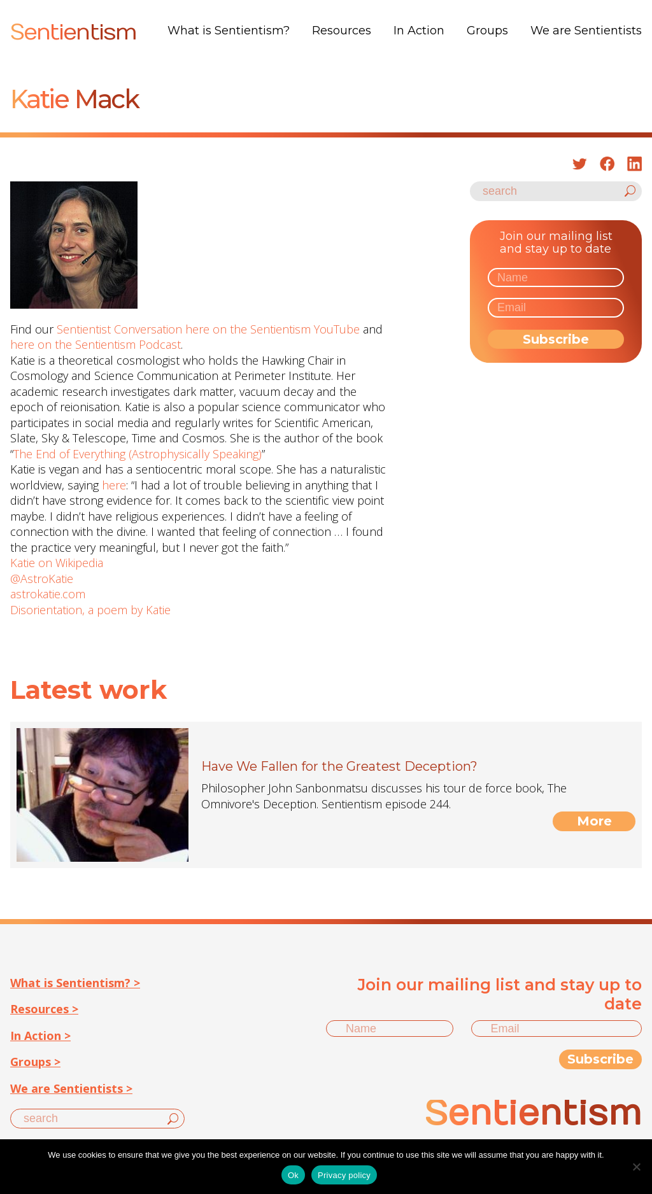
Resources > (44, 1008)
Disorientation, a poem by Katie (90, 609)
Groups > (35, 1061)
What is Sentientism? (228, 31)
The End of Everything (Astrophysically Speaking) (137, 453)
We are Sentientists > (71, 1088)
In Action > (40, 1035)
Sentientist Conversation (119, 329)
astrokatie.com (47, 593)
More (594, 821)
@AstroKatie (41, 578)
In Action (418, 31)
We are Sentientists (586, 31)
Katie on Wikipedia (56, 562)
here (114, 485)
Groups (487, 31)
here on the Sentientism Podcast (95, 344)
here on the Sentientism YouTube (272, 329)
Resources (341, 31)
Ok (293, 1175)
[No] (636, 1166)
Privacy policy (344, 1175)
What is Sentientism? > (75, 982)
